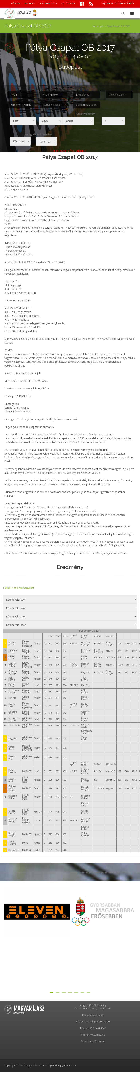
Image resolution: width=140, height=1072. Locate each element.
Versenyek (98, 26)
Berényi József (12, 643)
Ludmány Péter (13, 651)
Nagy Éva (13, 738)
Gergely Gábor (12, 665)
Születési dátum (85, 114)
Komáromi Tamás (13, 691)
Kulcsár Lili (13, 850)
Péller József (11, 657)
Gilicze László (11, 812)
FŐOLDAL (16, 3)
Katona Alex (12, 779)
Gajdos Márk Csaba (12, 788)
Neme (22, 114)
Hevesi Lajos (11, 705)
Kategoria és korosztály (38, 134)
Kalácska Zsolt (12, 713)
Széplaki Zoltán (12, 797)
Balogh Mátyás (12, 834)
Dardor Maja (12, 757)
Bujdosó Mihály (12, 820)
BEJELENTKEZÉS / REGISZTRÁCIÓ (118, 3)
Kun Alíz (12, 697)
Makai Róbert (11, 685)
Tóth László (14, 725)
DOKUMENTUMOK (48, 3)
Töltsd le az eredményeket (18, 588)
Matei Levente (12, 771)
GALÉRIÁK (30, 3)
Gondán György (12, 672)
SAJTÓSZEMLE (68, 3)
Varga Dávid (11, 748)
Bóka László (11, 678)
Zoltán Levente (12, 842)
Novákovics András (14, 719)
